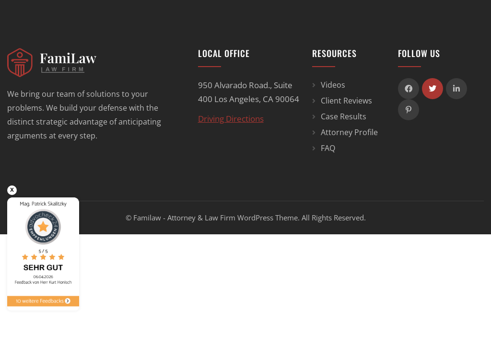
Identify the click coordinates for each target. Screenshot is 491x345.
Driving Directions (231, 118)
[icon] (408, 88)
